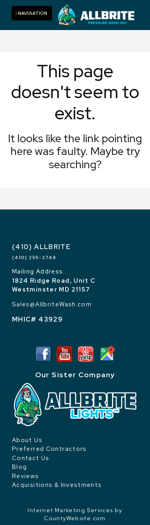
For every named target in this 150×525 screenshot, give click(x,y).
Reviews (25, 476)
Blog (19, 467)
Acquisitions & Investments (57, 485)
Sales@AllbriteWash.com (52, 304)
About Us (27, 440)
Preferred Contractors (49, 449)
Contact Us (31, 458)
